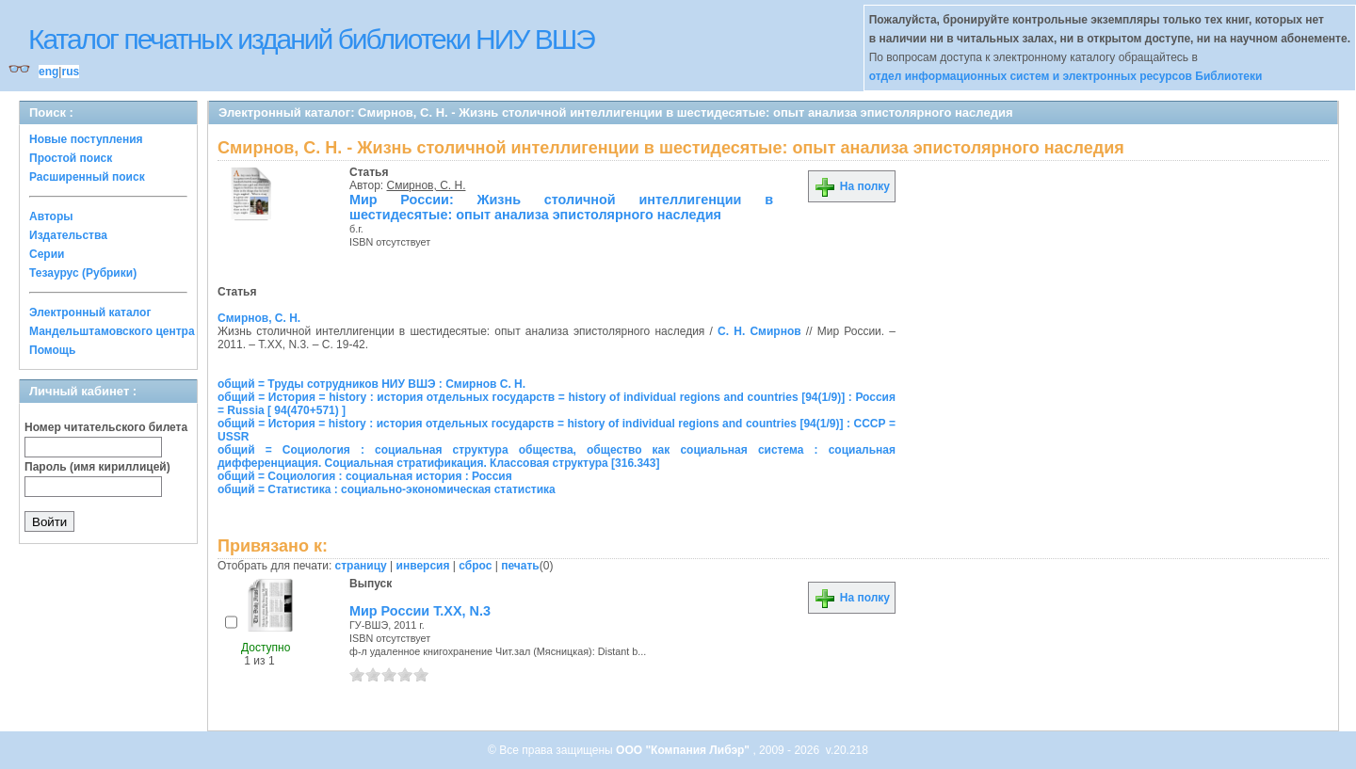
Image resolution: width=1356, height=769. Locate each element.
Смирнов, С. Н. (426, 185)
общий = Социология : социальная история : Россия (365, 476)
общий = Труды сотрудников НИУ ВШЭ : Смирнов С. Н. (371, 384)
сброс (475, 565)
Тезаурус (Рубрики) (83, 273)
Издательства (68, 235)
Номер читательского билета (105, 427)
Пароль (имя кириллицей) (97, 466)
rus (70, 71)
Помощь (52, 350)
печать (520, 565)
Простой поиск (70, 158)
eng (48, 71)
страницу (361, 565)
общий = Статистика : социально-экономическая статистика (387, 489)
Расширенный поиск (87, 177)
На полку (852, 186)
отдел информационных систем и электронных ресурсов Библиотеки (1066, 76)
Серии (46, 254)
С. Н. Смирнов (759, 331)
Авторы (51, 216)
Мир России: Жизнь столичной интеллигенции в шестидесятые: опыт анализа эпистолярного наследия (561, 207)
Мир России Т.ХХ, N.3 (420, 610)
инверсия (423, 565)
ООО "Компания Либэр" (684, 750)
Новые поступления (86, 139)
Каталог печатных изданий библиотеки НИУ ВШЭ (311, 39)
